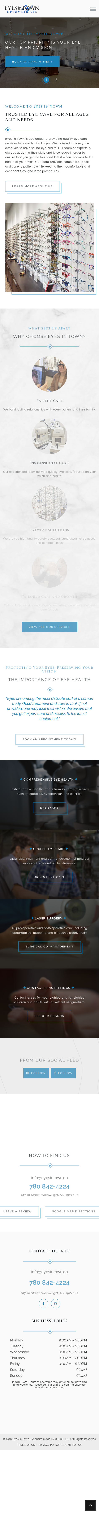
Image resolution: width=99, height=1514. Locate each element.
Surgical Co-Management (49, 946)
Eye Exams (49, 807)
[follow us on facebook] (43, 1303)
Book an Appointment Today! (49, 741)
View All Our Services (49, 629)
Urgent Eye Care (48, 848)
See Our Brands (49, 1016)
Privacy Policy (49, 1444)
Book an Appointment (32, 61)
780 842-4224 (49, 1188)
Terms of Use (26, 1444)
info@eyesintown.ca (49, 1180)
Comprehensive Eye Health (48, 779)
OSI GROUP (62, 1439)
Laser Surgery (49, 918)
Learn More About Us (32, 188)
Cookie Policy (72, 1444)
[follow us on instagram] (55, 1303)
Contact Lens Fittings (48, 987)
